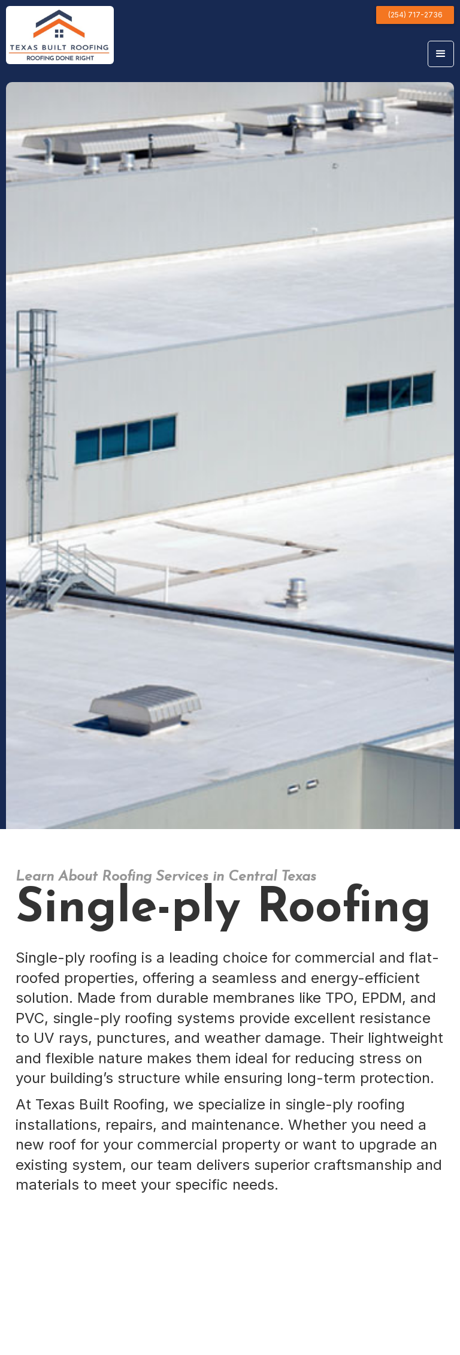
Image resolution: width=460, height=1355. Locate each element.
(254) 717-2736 (415, 14)
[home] (60, 35)
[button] (441, 54)
